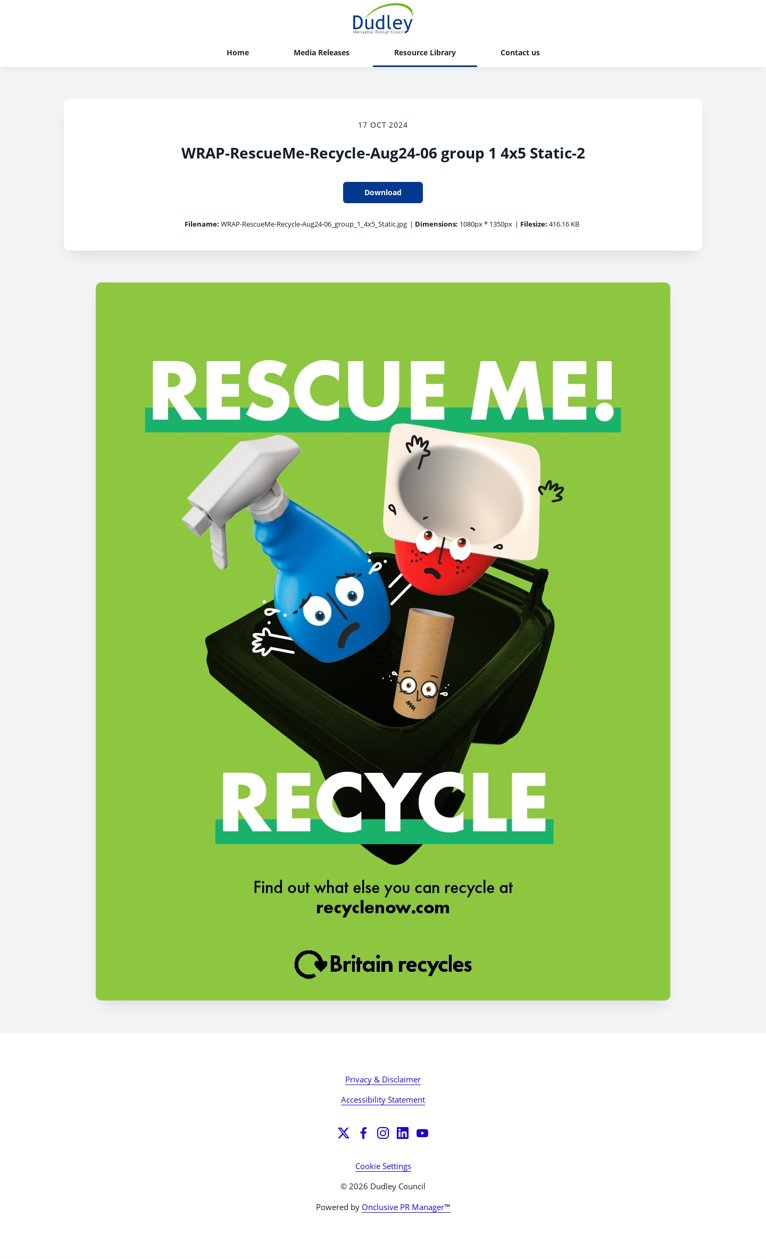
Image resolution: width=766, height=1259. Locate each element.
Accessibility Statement (383, 1099)
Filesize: (533, 224)
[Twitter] (343, 1133)
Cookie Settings (383, 1166)
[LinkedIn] (403, 1133)
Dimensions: (436, 224)
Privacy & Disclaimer (383, 1079)
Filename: (202, 224)
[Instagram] (383, 1133)
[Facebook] (363, 1133)
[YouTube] (422, 1133)
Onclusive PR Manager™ (406, 1207)
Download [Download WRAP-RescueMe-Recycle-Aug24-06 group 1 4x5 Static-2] (383, 192)
